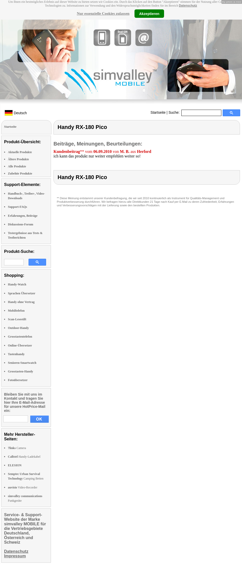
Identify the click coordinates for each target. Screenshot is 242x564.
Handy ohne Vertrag (21, 302)
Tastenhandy (16, 354)
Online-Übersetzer (20, 345)
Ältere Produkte (18, 159)
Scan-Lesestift (17, 319)
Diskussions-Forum (20, 224)
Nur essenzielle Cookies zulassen (103, 13)
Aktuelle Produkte (20, 152)
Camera (17, 448)
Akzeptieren (149, 13)
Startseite (158, 112)
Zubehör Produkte (20, 173)
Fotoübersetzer (18, 380)
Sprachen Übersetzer (21, 293)
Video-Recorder (22, 487)
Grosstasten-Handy (20, 371)
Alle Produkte (17, 166)
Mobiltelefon (16, 310)
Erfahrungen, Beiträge (22, 216)
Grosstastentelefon (20, 336)
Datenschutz (188, 5)
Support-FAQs (17, 207)
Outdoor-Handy (18, 328)
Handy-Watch (17, 284)
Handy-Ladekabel (24, 456)
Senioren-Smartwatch (22, 363)
